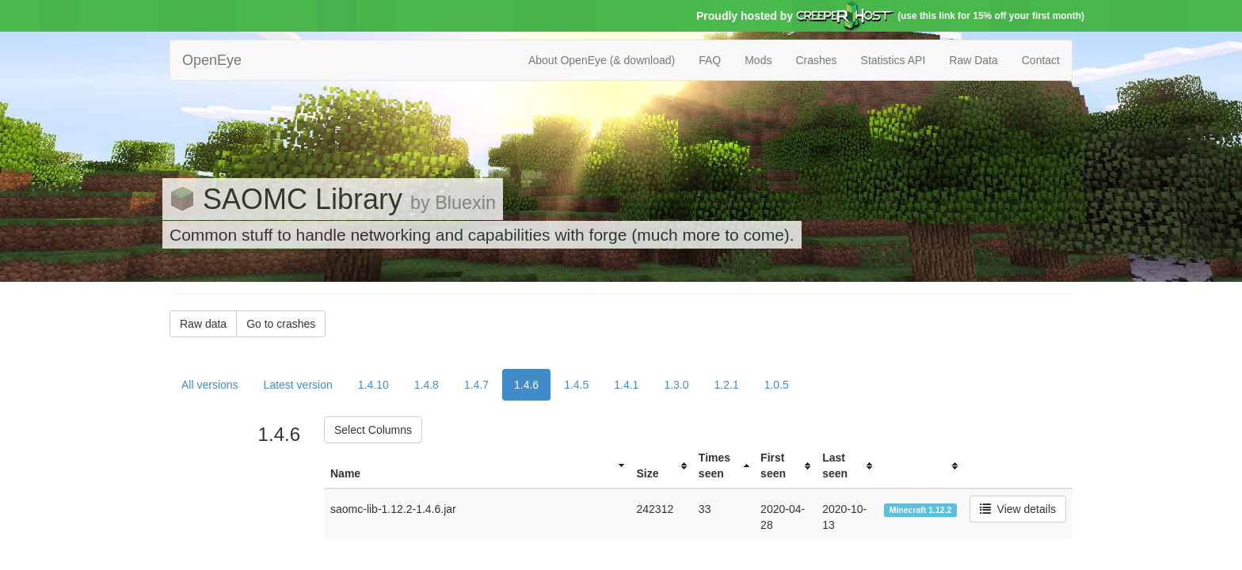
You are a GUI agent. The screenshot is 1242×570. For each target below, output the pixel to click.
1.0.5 (776, 384)
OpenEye (212, 60)
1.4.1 (626, 384)
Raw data (203, 323)
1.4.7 (476, 384)
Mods (758, 60)
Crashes (815, 60)
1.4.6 (526, 384)
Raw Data (973, 60)
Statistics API (893, 60)
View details (1018, 509)
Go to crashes (280, 323)
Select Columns (373, 430)
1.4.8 (426, 384)
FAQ (710, 60)
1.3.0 (676, 384)
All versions (209, 384)
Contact (1041, 60)
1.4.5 (576, 384)
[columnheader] (477, 465)
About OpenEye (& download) (601, 60)
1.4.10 (373, 384)
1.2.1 (726, 384)
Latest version (298, 384)
